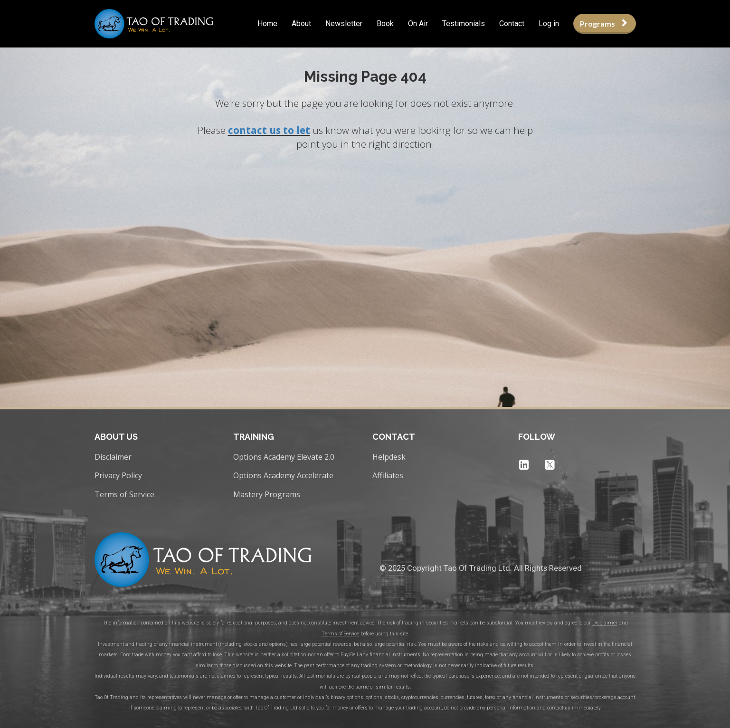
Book (385, 23)
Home (267, 23)
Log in (549, 23)
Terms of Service (124, 495)
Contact (511, 23)
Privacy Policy (118, 476)
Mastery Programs (266, 495)
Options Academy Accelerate (283, 476)
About (301, 23)
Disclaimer (113, 457)
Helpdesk (389, 457)
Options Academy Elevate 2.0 (283, 457)
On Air (418, 23)
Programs (603, 23)
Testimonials (463, 23)
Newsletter (343, 23)
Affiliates (387, 476)
